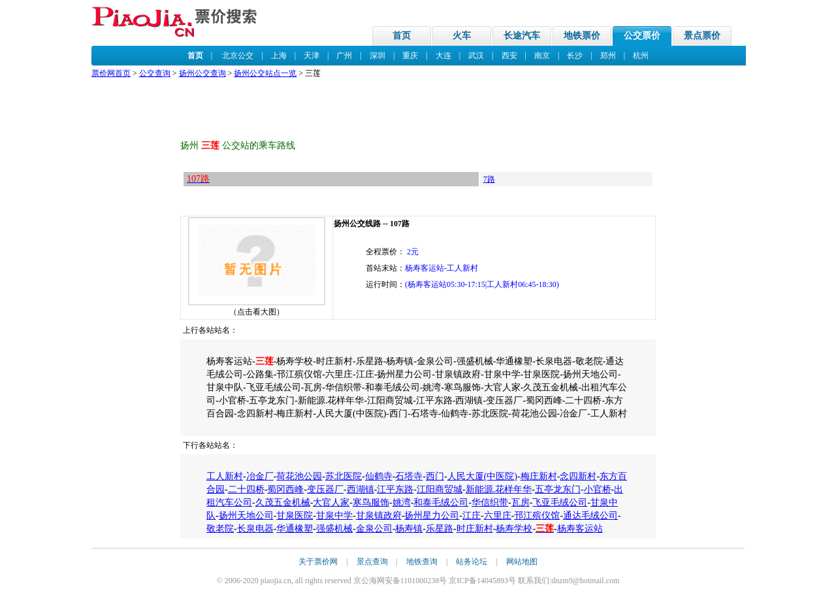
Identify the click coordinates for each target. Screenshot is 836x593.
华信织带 (490, 502)
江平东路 (395, 489)
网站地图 (522, 561)
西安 (509, 55)
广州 (344, 55)
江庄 (471, 515)
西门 (435, 476)
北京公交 (237, 55)
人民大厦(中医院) (482, 476)
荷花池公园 (299, 476)
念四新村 (578, 476)
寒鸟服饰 (371, 502)
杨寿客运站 (580, 529)
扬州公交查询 (202, 73)
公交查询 (154, 73)
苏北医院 (343, 476)
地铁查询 (422, 561)
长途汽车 (522, 36)
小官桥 (597, 489)
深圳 (377, 55)
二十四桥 (246, 489)
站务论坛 (471, 561)
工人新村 (224, 476)
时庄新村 (475, 529)
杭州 (641, 55)
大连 (443, 55)
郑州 (608, 55)
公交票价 (642, 36)
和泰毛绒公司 (440, 502)
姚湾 (402, 502)
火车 (462, 36)
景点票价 (702, 36)
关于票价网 (318, 561)
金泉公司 (374, 529)
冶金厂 (260, 476)
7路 (489, 179)
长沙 (575, 55)
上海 (279, 55)
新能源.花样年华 (499, 489)
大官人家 (331, 502)
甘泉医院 (294, 515)
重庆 (410, 55)
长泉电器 (255, 529)
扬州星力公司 (431, 515)
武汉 (476, 55)
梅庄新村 (539, 476)
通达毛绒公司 (590, 515)
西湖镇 (360, 489)
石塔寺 (409, 476)
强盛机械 (334, 529)
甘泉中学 (334, 515)
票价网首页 (111, 73)
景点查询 (372, 561)
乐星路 (439, 529)
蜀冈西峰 (285, 489)
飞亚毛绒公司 (559, 502)
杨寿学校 (514, 529)
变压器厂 (325, 489)
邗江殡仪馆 (537, 515)
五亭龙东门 (558, 489)
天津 (311, 55)
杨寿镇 (409, 529)
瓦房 (520, 502)
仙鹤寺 (379, 476)
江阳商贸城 (439, 489)
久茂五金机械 (282, 502)
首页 (402, 36)
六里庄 (497, 515)
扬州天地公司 (246, 515)
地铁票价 (582, 36)
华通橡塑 (294, 529)
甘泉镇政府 (379, 515)
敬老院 (220, 529)
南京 (542, 55)
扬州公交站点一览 (265, 73)
